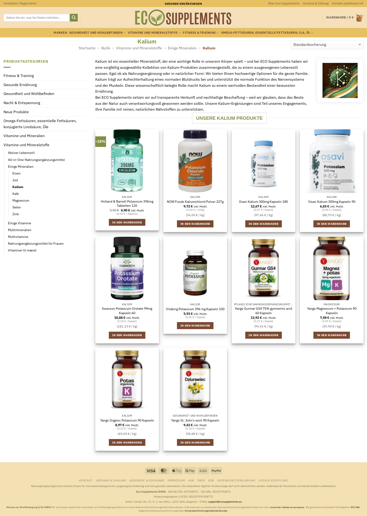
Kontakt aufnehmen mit (347, 3)
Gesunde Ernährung (20, 84)
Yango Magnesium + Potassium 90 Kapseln (331, 310)
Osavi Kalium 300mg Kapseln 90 (331, 202)
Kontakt (86, 480)
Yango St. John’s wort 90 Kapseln (195, 420)
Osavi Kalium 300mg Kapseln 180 (263, 202)
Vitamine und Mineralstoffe (154, 33)
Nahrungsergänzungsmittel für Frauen (36, 243)
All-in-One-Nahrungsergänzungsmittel (36, 159)
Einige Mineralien (182, 48)
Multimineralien (19, 230)
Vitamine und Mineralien (24, 136)
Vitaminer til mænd (22, 250)
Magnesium (20, 200)
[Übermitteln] (74, 18)
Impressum (176, 480)
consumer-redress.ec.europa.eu (287, 507)
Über (201, 480)
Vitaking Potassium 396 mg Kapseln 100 (195, 309)
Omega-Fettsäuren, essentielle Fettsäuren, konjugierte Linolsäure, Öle (40, 124)
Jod (15, 180)
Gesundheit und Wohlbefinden (97, 33)
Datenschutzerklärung (236, 480)
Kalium (17, 187)
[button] (20, 3)
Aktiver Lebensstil (21, 153)
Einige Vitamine (19, 223)
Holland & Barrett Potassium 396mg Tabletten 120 (127, 203)
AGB (191, 480)
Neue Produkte (16, 111)
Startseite (87, 48)
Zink (15, 214)
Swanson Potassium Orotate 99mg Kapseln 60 (127, 310)
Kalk (15, 193)
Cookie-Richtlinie (273, 480)
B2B (211, 480)
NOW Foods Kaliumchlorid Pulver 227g (195, 202)
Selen (16, 207)
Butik (105, 48)
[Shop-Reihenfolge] (326, 44)
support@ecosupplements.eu (225, 501)
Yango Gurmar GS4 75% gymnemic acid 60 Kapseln (263, 310)
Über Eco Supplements (284, 3)
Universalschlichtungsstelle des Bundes (206, 510)
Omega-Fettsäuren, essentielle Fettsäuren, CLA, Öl (267, 33)
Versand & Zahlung (316, 3)
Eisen (16, 173)
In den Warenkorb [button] (127, 222)
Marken (60, 33)
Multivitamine (18, 237)
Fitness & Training (201, 33)
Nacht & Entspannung (22, 102)
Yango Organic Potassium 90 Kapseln (127, 420)
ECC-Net (355, 507)
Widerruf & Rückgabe (147, 480)
